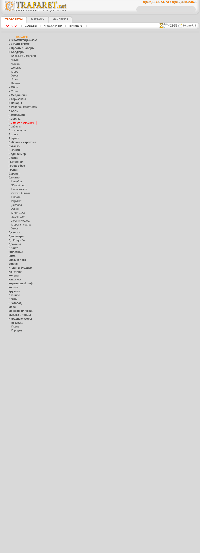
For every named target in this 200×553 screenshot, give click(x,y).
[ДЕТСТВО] (17, 472)
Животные (15, 252)
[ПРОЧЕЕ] (17, 495)
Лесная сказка (19, 221)
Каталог (12, 25)
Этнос (14, 79)
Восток (13, 158)
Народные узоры (18, 319)
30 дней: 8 (190, 25)
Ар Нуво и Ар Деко (19, 123)
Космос (13, 287)
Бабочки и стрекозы (20, 142)
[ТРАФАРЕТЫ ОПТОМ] (21, 464)
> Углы (12, 91)
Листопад (14, 303)
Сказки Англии (19, 193)
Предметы (14, 401)
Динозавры (15, 236)
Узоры (15, 75)
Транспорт (14, 436)
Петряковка (18, 342)
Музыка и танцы (18, 315)
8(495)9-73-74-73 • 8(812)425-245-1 (166, 2)
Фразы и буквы (17, 452)
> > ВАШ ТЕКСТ (17, 44)
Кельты (13, 275)
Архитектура (16, 130)
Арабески (14, 126)
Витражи (33, 19)
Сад (11, 421)
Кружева (13, 291)
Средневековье (17, 432)
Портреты (14, 381)
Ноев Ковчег (18, 189)
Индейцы (16, 181)
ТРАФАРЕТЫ (12, 19)
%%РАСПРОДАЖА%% (21, 40)
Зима (12, 256)
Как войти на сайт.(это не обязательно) (22, 525)
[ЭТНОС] (16, 491)
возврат (109, 279)
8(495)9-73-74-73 (80, 246)
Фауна (15, 60)
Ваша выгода (62, 138)
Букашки (13, 146)
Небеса (13, 370)
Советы (30, 25)
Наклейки (53, 19)
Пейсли (13, 374)
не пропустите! (179, 239)
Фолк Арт (16, 358)
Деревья (13, 174)
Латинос (13, 295)
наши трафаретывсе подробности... (179, 224)
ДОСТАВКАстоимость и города (179, 173)
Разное (15, 83)
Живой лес (17, 185)
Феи (11, 448)
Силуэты (13, 425)
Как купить (87, 138)
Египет (12, 248)
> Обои (12, 87)
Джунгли (13, 232)
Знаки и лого (16, 260)
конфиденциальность (91, 279)
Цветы (12, 460)
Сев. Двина (17, 346)
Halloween (17, 389)
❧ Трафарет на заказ (21, 503)
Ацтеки (13, 134)
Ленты (12, 299)
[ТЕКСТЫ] (16, 483)
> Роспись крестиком (20, 107)
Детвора (16, 205)
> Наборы (14, 103)
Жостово (16, 334)
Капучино (14, 272)
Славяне (13, 428)
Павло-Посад (19, 338)
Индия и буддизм (18, 268)
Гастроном (15, 162)
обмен (119, 279)
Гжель (14, 326)
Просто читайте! (179, 207)
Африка (13, 138)
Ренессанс (14, 409)
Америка (13, 119)
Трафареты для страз (21, 499)
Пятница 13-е (16, 405)
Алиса (14, 209)
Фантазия (14, 444)
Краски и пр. (52, 25)
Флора (15, 64)
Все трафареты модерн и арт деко (99, 206)
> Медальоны (16, 95)
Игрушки (16, 201)
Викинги (13, 150)
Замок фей (17, 217)
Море (14, 72)
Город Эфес (15, 166)
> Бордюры (15, 52)
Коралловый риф (18, 283)
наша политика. (120, 550)
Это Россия (17, 362)
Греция (12, 170)
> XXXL (12, 111)
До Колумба (15, 240)
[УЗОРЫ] (16, 487)
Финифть (16, 350)
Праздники (15, 385)
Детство (13, 177)
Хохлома (16, 354)
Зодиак (13, 264)
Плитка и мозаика (19, 377)
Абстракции (15, 115)
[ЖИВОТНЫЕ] (19, 476)
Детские (15, 68)
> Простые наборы (19, 48)
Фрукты (13, 456)
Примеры (74, 25)
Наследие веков (18, 366)
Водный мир (16, 154)
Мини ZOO (17, 213)
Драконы (14, 244)
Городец (16, 330)
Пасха (14, 397)
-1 (85, 198)
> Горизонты (15, 99)
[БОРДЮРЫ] (18, 468)
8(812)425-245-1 (126, 246)
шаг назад (100, 198)
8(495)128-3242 (103, 246)
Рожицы (13, 413)
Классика (14, 279)
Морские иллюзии (19, 311)
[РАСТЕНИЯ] (18, 479)
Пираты (15, 197)
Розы (11, 417)
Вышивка (16, 323)
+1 (114, 198)
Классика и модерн (22, 56)
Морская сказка (20, 224)
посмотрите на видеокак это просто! (179, 190)
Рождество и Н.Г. (20, 393)
